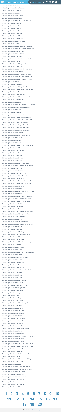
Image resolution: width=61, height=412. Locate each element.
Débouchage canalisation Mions (12, 219)
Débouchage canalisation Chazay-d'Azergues (16, 367)
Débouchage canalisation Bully (11, 82)
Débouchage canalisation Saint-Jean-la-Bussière (17, 201)
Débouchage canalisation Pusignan (13, 209)
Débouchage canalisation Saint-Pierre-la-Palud (16, 183)
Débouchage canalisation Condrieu (13, 150)
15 (40, 399)
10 (57, 393)
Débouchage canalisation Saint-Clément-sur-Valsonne (19, 120)
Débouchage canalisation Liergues (12, 323)
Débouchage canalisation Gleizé (12, 255)
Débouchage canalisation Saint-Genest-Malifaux (17, 79)
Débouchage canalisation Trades (12, 277)
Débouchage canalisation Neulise (12, 38)
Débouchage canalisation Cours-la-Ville (14, 173)
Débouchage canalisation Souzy (12, 160)
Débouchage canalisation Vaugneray (13, 288)
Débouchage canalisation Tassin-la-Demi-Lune (16, 199)
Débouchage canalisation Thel (11, 110)
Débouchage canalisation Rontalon (13, 247)
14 (32, 399)
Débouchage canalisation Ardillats (12, 227)
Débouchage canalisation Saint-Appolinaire (15, 163)
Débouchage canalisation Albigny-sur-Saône (15, 125)
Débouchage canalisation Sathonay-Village (15, 122)
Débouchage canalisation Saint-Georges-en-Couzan (18, 89)
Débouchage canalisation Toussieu (13, 313)
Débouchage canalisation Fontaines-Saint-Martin (17, 354)
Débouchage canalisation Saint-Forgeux (14, 237)
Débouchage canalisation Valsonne (13, 267)
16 (47, 399)
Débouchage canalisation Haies (11, 244)
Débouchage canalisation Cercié (12, 260)
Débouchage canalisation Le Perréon (13, 341)
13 (24, 399)
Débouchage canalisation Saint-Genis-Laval (15, 328)
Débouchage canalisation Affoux (12, 148)
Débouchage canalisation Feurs (11, 61)
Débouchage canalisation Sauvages (13, 338)
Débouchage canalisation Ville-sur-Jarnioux (15, 232)
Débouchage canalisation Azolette (12, 204)
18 (24, 404)
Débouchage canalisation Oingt (12, 364)
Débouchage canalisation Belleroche (13, 26)
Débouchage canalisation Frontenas (13, 384)
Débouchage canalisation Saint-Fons (13, 311)
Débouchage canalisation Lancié (12, 326)
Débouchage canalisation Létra (11, 382)
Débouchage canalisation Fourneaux (13, 51)
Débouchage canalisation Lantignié (13, 239)
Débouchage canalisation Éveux (12, 138)
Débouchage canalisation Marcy (12, 272)
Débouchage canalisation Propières (13, 178)
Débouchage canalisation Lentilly (12, 305)
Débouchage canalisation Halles (12, 188)
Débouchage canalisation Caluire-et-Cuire (15, 257)
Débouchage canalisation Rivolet (12, 331)
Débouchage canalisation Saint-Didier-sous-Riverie (17, 145)
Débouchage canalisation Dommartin (13, 374)
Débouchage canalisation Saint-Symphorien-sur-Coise (18, 336)
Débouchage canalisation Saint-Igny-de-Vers (16, 214)
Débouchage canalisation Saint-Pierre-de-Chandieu (18, 252)
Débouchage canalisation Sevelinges (13, 94)
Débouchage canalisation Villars (12, 18)
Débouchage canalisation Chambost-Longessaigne (17, 224)
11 (9, 399)
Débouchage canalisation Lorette (12, 71)
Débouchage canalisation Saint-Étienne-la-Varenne (18, 191)
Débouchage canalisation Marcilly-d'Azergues (16, 130)
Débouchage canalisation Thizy (11, 143)
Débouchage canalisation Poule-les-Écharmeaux (17, 369)
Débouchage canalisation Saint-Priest (13, 372)
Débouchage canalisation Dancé (12, 23)
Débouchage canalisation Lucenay (12, 206)
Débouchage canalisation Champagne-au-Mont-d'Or (18, 211)
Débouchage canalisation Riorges (12, 66)
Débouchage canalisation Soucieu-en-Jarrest (15, 127)
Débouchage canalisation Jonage (12, 193)
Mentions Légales (37, 410)
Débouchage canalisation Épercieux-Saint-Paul (16, 59)
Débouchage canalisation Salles (11, 36)
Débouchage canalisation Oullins (12, 102)
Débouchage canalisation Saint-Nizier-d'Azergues (17, 242)
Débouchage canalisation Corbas (12, 249)
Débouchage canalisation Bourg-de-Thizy (15, 285)
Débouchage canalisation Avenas (12, 316)
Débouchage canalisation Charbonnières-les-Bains (17, 181)
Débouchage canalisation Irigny (11, 293)
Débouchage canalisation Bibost (12, 229)
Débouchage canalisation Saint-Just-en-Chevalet (17, 76)
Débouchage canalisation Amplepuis (13, 333)
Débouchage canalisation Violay (12, 10)
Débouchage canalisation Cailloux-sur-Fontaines (17, 115)
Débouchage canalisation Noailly (12, 84)
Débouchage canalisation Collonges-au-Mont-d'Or (17, 166)
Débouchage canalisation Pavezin (12, 31)
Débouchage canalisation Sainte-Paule (14, 321)
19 (32, 404)
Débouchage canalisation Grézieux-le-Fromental (17, 46)
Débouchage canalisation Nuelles (12, 351)
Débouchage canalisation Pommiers (13, 92)
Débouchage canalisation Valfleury (12, 33)
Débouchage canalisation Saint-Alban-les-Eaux (16, 21)
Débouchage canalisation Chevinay (13, 158)
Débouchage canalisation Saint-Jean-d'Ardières (16, 117)
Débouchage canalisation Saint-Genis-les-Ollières (17, 344)
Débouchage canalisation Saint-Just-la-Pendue (16, 87)
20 (40, 404)
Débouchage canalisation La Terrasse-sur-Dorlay (17, 74)
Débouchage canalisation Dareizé (12, 300)
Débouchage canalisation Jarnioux (12, 290)
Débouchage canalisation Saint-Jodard (14, 64)
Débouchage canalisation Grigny (12, 155)
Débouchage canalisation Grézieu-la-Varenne (16, 107)
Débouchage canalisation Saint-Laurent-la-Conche (17, 97)
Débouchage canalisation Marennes (13, 132)
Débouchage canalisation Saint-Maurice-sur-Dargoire (18, 105)
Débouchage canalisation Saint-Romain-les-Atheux (18, 49)
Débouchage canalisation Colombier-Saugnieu (16, 234)
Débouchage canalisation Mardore (12, 112)
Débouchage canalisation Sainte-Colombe (15, 221)
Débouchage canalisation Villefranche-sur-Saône (17, 196)
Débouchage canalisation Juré (11, 43)
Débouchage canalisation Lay (11, 13)
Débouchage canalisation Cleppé (12, 56)
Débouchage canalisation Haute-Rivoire (14, 349)
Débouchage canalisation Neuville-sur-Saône (16, 135)
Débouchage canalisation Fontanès (13, 99)
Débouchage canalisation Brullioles (13, 262)
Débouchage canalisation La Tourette (13, 8)
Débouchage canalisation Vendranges (13, 41)
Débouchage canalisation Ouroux (12, 283)
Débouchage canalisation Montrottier (14, 216)
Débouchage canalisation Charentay (13, 379)
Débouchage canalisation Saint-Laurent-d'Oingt (17, 359)
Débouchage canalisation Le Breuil (12, 361)
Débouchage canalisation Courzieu (12, 308)
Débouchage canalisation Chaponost (13, 298)
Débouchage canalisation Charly (12, 275)
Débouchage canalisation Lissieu (12, 168)
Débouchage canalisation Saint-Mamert (14, 280)
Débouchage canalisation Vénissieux (13, 171)
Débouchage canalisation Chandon (12, 15)
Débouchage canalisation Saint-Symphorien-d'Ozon (18, 346)
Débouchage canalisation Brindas (12, 387)
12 (17, 399)
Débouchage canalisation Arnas (12, 140)
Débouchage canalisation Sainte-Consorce (15, 186)
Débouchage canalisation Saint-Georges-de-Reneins (18, 303)
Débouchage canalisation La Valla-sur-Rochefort (17, 69)
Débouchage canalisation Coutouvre (13, 54)
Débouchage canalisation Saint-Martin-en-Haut (16, 176)
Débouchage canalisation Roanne (12, 28)
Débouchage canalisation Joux (11, 295)
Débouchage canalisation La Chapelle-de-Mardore (17, 270)
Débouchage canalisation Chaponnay (13, 318)
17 (55, 399)
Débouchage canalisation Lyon (11, 356)
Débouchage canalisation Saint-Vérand (14, 377)
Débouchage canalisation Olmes (12, 153)
